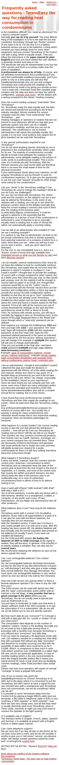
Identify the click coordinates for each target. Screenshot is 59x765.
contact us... (51, 2)
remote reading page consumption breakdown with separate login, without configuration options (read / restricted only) (28, 358)
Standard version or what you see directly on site (27, 255)
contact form (28, 741)
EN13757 (43, 746)
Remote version (15, 257)
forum (34, 2)
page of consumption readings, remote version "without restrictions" (26, 354)
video (41, 2)
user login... (52, 4)
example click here (25, 94)
